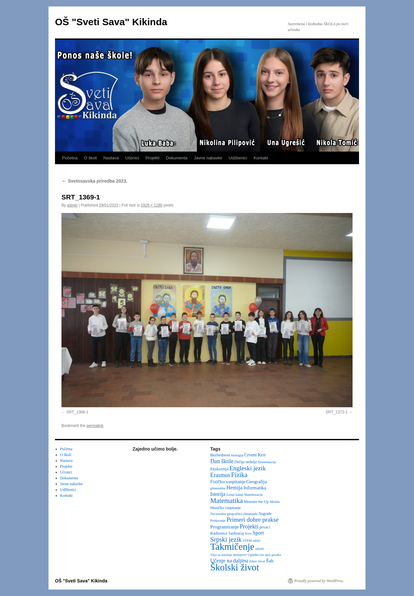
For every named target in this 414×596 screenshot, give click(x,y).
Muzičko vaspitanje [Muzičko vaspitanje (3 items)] (225, 508)
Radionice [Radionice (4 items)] (218, 533)
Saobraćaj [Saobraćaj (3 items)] (236, 533)
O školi (90, 157)
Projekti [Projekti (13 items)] (249, 526)
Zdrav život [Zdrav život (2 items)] (257, 561)
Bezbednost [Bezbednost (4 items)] (220, 454)
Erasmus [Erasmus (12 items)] (220, 475)
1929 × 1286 (151, 205)
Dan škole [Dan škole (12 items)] (222, 461)
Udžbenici (238, 157)
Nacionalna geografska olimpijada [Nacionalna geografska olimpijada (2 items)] (233, 514)
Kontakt (261, 157)
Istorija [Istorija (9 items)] (217, 494)
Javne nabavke (208, 157)
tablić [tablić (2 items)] (257, 540)
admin (72, 205)
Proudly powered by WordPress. (319, 581)
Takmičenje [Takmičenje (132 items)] (232, 546)
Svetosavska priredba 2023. (94, 181)
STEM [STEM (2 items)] (247, 540)
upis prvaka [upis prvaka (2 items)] (273, 555)
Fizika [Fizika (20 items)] (239, 474)
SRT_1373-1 (337, 412)
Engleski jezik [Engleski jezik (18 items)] (247, 468)
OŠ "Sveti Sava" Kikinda (111, 21)
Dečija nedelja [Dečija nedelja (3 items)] (245, 462)
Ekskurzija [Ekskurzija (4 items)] (219, 468)
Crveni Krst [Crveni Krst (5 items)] (255, 454)
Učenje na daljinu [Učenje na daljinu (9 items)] (229, 561)
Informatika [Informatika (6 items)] (255, 487)
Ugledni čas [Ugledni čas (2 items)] (255, 555)
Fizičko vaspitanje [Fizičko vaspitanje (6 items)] (227, 481)
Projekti (152, 157)
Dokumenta (176, 157)
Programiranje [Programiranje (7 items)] (224, 526)
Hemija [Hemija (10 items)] (234, 487)
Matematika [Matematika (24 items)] (226, 501)
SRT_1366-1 (77, 412)
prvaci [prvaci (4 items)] (264, 527)
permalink (94, 425)
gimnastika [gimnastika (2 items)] (217, 488)
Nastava (111, 157)
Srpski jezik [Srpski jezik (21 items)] (226, 539)
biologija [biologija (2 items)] (237, 455)
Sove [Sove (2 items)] (248, 533)
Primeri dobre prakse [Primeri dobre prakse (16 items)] (252, 519)
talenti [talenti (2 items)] (259, 548)
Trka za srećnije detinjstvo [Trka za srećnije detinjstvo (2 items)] (228, 555)
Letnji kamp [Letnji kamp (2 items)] (234, 494)
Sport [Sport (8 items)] (258, 533)
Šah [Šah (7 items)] (269, 560)
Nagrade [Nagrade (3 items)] (265, 513)
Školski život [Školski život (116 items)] (234, 567)
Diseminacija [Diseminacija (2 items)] (267, 462)
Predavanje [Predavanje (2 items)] (217, 520)
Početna (70, 157)
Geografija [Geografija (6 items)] (256, 481)
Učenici (132, 157)
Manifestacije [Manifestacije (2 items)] (253, 494)
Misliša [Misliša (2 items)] (275, 502)
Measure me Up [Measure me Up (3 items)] (256, 501)
